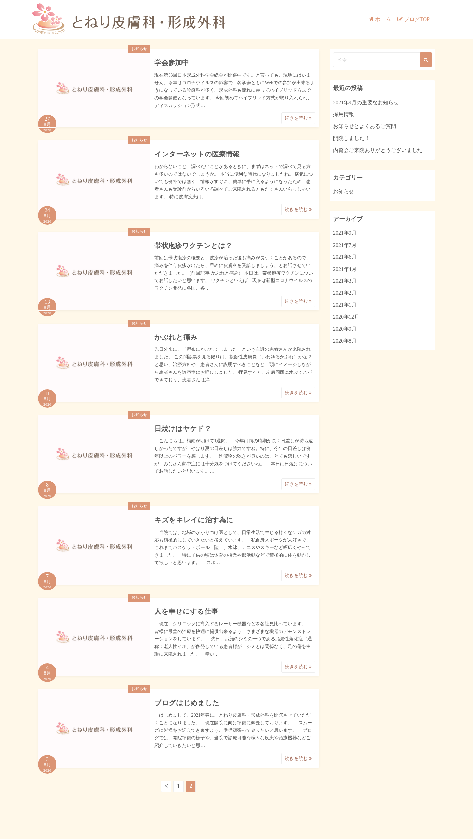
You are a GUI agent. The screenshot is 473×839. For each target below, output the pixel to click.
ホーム (383, 19)
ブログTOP (417, 19)
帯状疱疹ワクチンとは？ (193, 246)
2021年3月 (345, 281)
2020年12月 (346, 317)
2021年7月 (345, 245)
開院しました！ (351, 138)
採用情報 (343, 114)
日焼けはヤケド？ (182, 429)
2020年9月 (345, 329)
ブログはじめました (186, 703)
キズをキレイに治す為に (193, 520)
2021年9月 (345, 233)
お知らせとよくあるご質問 (364, 126)
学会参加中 (171, 63)
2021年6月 (345, 257)
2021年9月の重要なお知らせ (366, 102)
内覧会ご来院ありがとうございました (377, 150)
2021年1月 (345, 305)
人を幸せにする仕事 (186, 611)
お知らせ (139, 48)
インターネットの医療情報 (196, 154)
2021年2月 (345, 293)
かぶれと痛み (175, 337)
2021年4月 (345, 269)
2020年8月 (345, 341)
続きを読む (298, 118)
